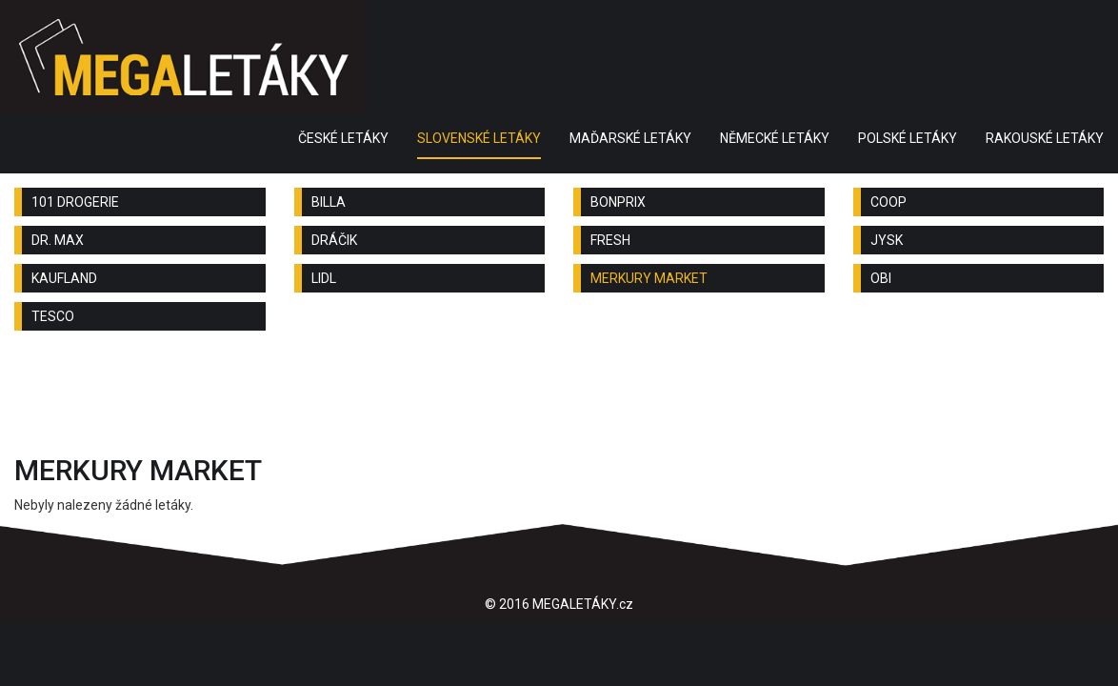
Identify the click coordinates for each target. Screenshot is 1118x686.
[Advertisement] (559, 397)
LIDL (323, 278)
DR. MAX (57, 240)
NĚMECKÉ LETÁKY (774, 138)
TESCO (52, 316)
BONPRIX (618, 202)
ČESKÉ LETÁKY (343, 138)
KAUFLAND (64, 278)
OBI (880, 278)
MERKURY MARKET (649, 278)
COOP (888, 202)
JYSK (886, 240)
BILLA (328, 202)
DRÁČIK (334, 240)
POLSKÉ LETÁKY (907, 138)
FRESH (610, 240)
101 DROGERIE (75, 202)
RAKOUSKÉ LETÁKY (1045, 138)
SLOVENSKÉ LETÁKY (479, 138)
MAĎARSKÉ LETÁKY (630, 138)
